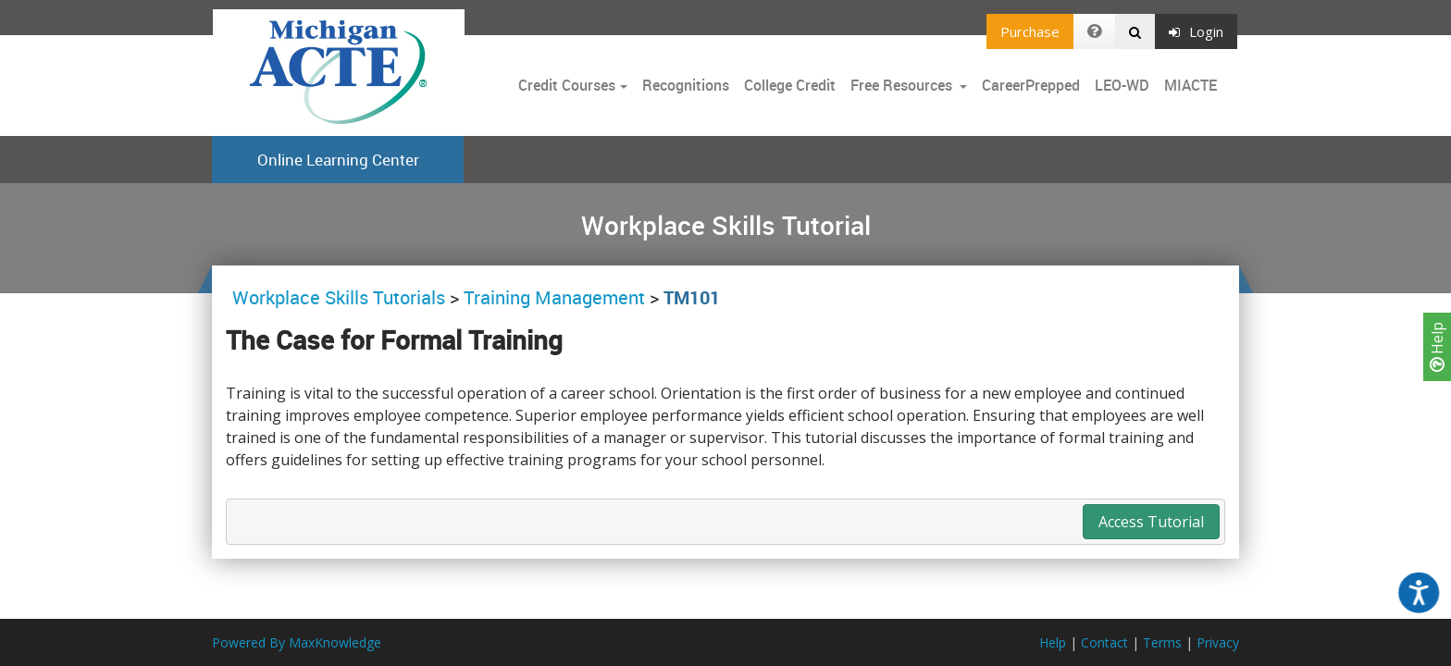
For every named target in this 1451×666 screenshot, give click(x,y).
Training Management (554, 297)
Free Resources (901, 85)
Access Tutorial (1151, 522)
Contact (1104, 642)
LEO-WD (1122, 85)
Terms (1162, 642)
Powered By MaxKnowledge (296, 642)
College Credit (790, 85)
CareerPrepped (1031, 85)
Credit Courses (566, 85)
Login (1196, 31)
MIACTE (1190, 85)
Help (1437, 347)
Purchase (1030, 31)
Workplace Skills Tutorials (341, 297)
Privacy (1218, 642)
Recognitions (685, 85)
